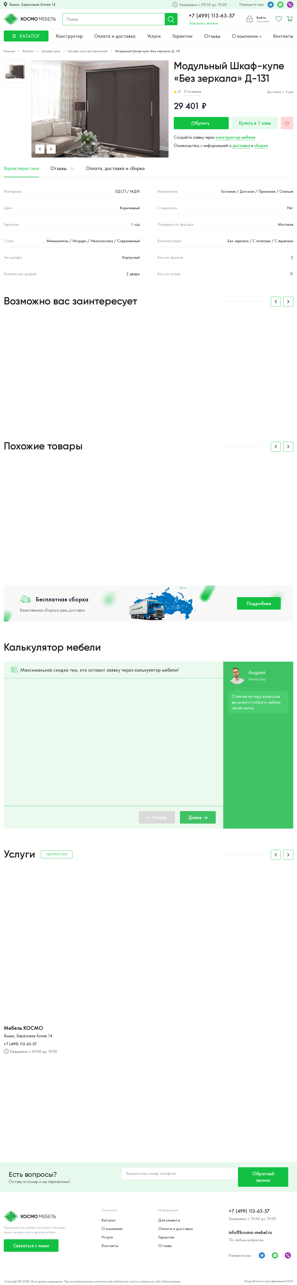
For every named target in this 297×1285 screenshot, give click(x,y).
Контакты (283, 36)
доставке (241, 145)
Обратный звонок (261, 1174)
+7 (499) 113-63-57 (211, 15)
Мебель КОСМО (23, 1028)
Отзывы (212, 36)
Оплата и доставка (115, 36)
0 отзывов (192, 91)
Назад (157, 817)
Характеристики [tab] (21, 168)
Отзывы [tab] (62, 168)
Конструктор (69, 36)
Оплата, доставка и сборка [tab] (115, 168)
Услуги (154, 36)
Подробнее (258, 603)
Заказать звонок (203, 23)
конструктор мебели (235, 137)
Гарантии (182, 36)
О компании (247, 36)
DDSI (289, 1275)
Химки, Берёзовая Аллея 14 (32, 4)
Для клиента (169, 1214)
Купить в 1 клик (253, 123)
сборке (261, 145)
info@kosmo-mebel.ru (250, 1226)
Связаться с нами (31, 1239)
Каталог (108, 1214)
